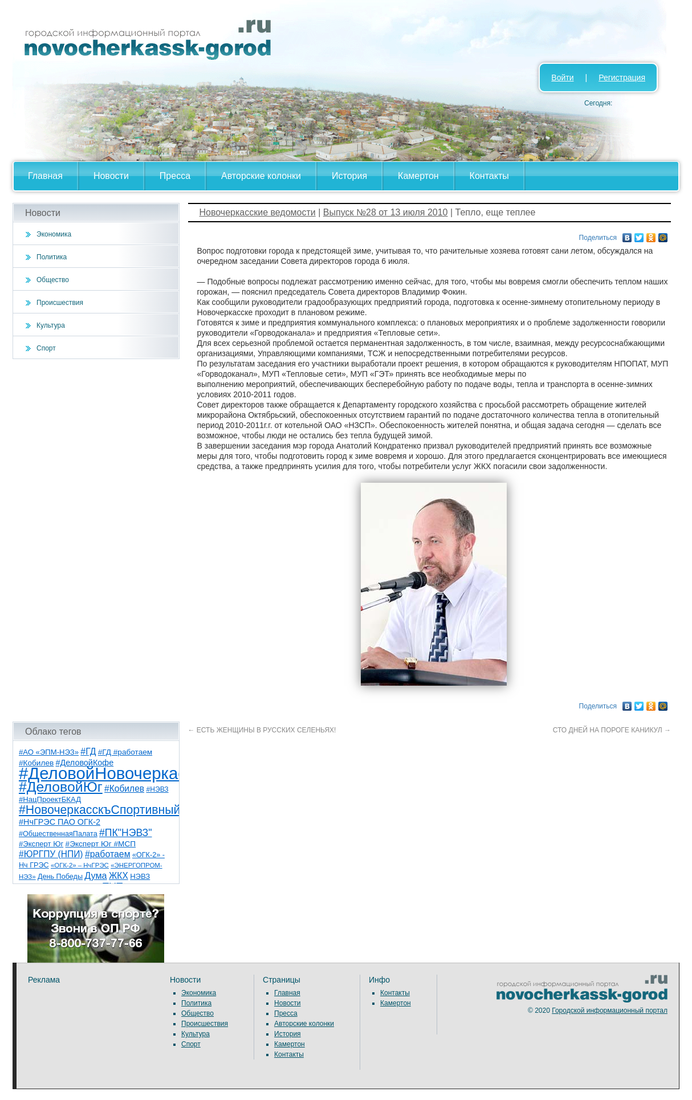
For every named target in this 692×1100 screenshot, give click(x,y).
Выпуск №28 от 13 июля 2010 (385, 212)
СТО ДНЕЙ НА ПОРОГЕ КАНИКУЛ (612, 730)
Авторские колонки (261, 176)
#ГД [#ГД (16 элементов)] (88, 751)
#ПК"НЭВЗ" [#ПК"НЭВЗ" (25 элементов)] (125, 832)
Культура (50, 325)
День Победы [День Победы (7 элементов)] (60, 877)
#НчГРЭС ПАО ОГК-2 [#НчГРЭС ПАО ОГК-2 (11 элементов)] (59, 821)
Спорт (46, 348)
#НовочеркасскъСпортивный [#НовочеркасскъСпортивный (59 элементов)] (100, 810)
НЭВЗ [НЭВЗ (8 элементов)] (140, 876)
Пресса (175, 176)
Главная (45, 176)
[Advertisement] (96, 540)
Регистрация (622, 77)
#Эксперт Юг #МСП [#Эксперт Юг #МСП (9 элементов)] (101, 844)
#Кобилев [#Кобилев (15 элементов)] (124, 788)
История (349, 176)
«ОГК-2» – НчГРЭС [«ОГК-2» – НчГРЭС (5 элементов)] (80, 865)
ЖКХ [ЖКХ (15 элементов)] (118, 876)
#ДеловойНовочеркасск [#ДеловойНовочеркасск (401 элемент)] (110, 773)
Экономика (53, 234)
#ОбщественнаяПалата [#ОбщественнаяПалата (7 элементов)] (58, 834)
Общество (52, 280)
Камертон (418, 176)
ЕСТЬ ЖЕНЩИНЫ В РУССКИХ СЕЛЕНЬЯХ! (262, 730)
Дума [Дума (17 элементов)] (95, 875)
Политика (51, 257)
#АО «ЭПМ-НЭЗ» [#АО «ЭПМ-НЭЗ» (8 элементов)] (49, 752)
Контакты (489, 176)
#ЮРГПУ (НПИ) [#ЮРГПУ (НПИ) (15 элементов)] (51, 854)
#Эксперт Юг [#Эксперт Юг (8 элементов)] (41, 844)
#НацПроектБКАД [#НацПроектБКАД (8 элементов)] (50, 799)
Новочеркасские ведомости (258, 212)
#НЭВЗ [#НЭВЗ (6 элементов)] (157, 789)
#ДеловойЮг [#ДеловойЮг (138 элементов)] (61, 787)
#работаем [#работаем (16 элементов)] (108, 854)
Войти (562, 77)
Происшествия (59, 303)
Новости (111, 176)
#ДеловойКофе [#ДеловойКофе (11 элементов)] (85, 762)
